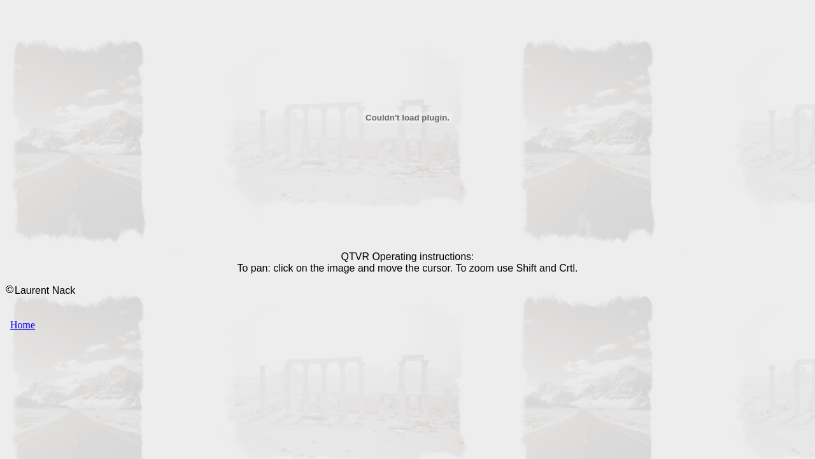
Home (22, 324)
